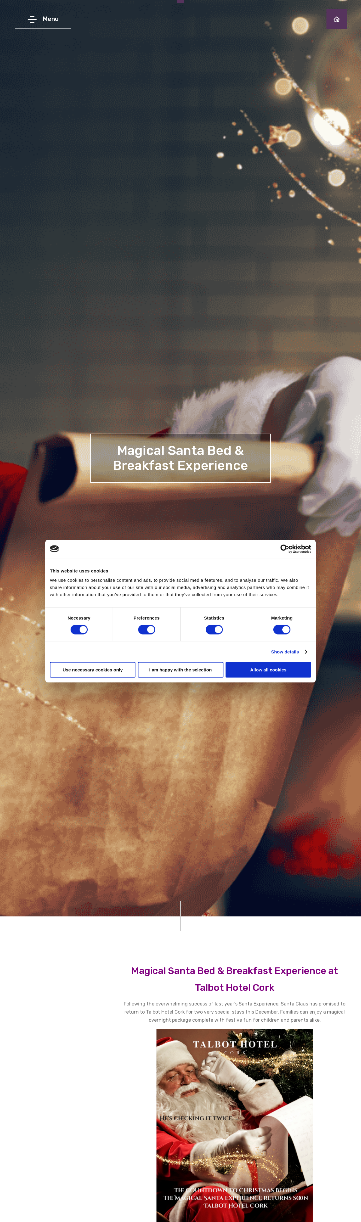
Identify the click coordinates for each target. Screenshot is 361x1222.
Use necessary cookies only (92, 669)
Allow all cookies (268, 669)
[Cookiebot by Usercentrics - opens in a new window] (285, 548)
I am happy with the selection (180, 669)
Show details (285, 651)
